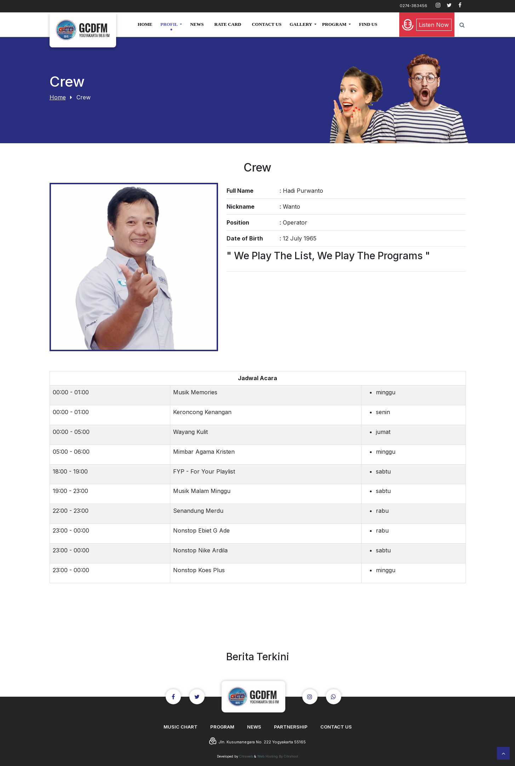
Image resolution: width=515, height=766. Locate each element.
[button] (171, 24)
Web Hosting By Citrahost (277, 756)
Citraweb (246, 756)
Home (58, 97)
